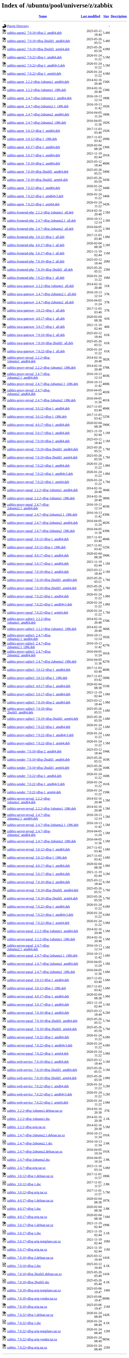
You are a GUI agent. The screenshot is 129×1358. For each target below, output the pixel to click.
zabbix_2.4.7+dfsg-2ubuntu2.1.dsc (29, 1143)
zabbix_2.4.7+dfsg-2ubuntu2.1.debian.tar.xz (36, 1135)
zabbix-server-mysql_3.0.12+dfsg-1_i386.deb (37, 857)
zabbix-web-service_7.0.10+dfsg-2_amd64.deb (38, 1061)
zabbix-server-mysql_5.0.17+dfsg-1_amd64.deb (38, 874)
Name (43, 16)
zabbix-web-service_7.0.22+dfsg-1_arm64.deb (37, 1102)
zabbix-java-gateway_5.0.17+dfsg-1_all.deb (36, 326)
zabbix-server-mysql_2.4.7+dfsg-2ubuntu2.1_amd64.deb (29, 816)
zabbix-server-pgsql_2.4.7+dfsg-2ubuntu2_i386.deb (41, 972)
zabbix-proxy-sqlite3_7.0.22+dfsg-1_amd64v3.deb (40, 735)
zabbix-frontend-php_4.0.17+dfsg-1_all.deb (35, 245)
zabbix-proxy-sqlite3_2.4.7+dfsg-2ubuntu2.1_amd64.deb (29, 637)
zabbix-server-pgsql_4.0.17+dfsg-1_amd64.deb (38, 996)
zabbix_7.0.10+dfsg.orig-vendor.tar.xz (32, 1298)
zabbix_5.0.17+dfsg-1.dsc (24, 1233)
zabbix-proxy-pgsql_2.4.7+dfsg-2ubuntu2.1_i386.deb (42, 514)
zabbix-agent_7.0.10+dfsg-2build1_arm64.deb (37, 179)
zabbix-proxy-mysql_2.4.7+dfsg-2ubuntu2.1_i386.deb (42, 384)
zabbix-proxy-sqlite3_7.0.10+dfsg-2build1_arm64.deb (42, 718)
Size (106, 16)
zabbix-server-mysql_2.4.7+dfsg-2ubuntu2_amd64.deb (29, 833)
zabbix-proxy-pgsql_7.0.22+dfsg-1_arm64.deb (37, 612)
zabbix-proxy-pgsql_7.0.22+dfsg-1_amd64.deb (38, 596)
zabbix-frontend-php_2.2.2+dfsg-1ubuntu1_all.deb (40, 212)
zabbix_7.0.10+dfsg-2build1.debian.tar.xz (34, 1274)
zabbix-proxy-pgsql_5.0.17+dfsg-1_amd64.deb (38, 563)
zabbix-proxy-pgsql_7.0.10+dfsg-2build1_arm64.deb (42, 588)
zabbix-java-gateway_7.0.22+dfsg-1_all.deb (36, 351)
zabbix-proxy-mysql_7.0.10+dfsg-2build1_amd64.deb (42, 449)
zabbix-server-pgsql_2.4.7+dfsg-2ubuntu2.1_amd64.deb (28, 947)
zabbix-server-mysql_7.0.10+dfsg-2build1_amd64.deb (42, 890)
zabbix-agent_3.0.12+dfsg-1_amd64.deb (33, 130)
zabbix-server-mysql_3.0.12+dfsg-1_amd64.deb (38, 849)
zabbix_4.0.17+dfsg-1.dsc (24, 1208)
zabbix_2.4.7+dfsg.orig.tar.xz (26, 1168)
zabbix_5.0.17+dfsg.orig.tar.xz (27, 1249)
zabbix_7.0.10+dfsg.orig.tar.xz (27, 1306)
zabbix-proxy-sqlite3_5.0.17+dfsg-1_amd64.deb (38, 694)
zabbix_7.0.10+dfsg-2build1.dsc (28, 1282)
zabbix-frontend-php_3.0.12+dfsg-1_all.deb (35, 237)
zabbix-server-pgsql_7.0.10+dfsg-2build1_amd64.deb (42, 1021)
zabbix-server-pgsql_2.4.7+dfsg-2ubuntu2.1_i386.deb (42, 955)
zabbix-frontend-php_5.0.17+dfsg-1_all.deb (35, 253)
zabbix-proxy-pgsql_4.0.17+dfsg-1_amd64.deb (38, 555)
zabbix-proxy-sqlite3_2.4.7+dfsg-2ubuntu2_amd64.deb (29, 653)
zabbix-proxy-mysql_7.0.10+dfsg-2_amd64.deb (38, 441)
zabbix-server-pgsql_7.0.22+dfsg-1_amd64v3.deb (39, 1045)
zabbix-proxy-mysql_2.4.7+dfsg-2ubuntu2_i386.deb (41, 400)
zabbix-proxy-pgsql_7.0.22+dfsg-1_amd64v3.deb (39, 604)
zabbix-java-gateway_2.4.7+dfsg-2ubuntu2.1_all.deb (41, 294)
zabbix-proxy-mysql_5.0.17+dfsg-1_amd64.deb (38, 433)
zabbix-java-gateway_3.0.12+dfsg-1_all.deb (36, 310)
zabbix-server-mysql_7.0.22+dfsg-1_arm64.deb (38, 923)
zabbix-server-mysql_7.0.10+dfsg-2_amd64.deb (38, 882)
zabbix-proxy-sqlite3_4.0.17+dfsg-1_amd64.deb (38, 686)
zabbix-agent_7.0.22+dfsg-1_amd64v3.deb (35, 196)
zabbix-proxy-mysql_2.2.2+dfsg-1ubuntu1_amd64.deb (28, 359)
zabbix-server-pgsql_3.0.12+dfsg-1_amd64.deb (38, 980)
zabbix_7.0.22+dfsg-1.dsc (24, 1323)
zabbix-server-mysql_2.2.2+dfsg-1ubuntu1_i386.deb (41, 808)
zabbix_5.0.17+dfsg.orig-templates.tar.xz (34, 1241)
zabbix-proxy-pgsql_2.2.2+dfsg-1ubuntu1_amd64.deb (42, 490)
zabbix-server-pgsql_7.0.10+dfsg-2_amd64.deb (38, 1012)
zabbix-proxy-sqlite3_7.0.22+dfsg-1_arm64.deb (38, 743)
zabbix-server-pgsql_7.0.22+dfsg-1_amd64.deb (38, 1037)
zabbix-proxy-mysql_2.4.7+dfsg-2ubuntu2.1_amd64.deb (28, 375)
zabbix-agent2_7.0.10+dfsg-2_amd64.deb (34, 33)
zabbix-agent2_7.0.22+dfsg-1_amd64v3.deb (36, 65)
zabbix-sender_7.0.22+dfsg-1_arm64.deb (34, 792)
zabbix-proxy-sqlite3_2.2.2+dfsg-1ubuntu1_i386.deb (41, 629)
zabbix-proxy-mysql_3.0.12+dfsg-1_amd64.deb (38, 408)
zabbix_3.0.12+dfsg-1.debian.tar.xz (30, 1176)
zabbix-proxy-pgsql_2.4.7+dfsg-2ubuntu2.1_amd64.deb (28, 506)
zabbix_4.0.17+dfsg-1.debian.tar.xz (30, 1200)
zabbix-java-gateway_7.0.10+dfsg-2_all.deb (36, 335)
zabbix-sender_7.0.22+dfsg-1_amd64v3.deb (36, 784)
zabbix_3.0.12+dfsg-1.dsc (24, 1184)
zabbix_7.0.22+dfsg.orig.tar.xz (27, 1347)
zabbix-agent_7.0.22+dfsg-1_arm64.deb (33, 204)
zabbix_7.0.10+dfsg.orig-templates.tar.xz (34, 1290)
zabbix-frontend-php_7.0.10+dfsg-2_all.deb (35, 261)
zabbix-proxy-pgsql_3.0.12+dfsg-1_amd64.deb (38, 539)
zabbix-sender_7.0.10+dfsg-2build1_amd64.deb (38, 759)
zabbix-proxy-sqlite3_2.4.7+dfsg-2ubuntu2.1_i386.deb (29, 645)
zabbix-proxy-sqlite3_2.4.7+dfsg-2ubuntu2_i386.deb (41, 661)
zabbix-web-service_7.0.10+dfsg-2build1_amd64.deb (42, 1070)
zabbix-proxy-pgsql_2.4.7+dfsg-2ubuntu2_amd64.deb (42, 522)
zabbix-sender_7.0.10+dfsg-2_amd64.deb (34, 751)
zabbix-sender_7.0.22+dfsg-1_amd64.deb (34, 776)
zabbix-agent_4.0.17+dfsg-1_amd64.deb (33, 147)
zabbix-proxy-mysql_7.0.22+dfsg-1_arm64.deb (38, 482)
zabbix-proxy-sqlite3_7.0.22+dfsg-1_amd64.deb (38, 727)
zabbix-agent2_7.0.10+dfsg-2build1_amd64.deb (38, 41)
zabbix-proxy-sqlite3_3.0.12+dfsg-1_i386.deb (37, 678)
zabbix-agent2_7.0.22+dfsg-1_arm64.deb (34, 73)
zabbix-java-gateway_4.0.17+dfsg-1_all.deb (36, 318)
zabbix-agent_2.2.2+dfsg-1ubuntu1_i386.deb (36, 90)
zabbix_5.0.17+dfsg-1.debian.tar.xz (30, 1225)
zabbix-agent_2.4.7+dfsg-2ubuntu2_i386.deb (36, 122)
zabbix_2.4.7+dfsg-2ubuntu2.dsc (28, 1159)
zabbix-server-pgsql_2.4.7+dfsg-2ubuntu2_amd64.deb (42, 963)
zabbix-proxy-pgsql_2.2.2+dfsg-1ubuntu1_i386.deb (41, 498)
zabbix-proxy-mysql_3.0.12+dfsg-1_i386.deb (37, 416)
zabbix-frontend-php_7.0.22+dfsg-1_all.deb (35, 277)
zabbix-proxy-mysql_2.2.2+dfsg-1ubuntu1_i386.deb (41, 367)
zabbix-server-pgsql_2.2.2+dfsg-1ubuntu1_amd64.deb (42, 931)
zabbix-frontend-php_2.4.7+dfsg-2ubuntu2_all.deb (40, 228)
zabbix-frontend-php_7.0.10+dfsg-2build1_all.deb (40, 269)
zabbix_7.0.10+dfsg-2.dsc (24, 1266)
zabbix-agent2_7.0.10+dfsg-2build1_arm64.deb (38, 49)
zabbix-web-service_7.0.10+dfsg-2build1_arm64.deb (42, 1078)
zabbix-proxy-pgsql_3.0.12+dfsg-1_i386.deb (36, 547)
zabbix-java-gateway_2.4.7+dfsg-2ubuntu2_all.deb (40, 302)
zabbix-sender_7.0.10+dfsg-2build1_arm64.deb (38, 767)
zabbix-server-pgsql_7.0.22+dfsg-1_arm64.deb (38, 1053)
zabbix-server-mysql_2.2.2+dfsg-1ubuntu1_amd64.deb (29, 800)
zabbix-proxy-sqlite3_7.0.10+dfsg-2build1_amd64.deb (30, 710)
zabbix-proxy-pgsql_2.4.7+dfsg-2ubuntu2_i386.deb (41, 531)
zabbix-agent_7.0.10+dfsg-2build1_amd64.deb (37, 171)
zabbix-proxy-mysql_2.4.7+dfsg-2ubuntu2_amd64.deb (28, 392)
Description (119, 16)
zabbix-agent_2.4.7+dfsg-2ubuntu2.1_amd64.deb (39, 98)
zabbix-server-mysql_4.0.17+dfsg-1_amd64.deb (38, 865)
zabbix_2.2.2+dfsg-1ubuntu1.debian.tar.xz (34, 1110)
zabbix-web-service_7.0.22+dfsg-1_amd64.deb (38, 1086)
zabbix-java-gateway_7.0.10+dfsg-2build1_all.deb (40, 343)
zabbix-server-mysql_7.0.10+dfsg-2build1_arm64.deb (42, 898)
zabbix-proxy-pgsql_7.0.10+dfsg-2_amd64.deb (38, 571)
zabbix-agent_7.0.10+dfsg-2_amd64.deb (33, 163)
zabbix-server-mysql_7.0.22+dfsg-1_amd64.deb (38, 906)
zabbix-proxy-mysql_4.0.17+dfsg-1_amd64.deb (38, 424)
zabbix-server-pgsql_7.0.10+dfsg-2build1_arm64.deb (42, 1029)
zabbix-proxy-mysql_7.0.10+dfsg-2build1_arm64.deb (42, 457)
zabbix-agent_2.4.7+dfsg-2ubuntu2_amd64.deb (38, 114)
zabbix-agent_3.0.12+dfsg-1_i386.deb (32, 139)
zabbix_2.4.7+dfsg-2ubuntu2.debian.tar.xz (34, 1151)
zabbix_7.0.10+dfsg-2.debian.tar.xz (30, 1257)
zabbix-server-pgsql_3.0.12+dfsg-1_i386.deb (36, 988)
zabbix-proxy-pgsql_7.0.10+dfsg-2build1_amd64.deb (42, 580)
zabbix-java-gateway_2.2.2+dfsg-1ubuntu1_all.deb (40, 286)
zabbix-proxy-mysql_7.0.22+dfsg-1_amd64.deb (38, 465)
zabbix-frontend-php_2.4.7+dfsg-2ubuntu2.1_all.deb (41, 220)
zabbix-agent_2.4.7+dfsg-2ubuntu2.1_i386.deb (38, 106)
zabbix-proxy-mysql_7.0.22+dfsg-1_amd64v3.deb (40, 473)
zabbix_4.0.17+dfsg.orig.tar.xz (27, 1217)
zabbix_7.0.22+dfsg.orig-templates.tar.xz (34, 1331)
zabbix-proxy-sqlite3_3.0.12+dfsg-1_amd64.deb (38, 669)
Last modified (90, 16)
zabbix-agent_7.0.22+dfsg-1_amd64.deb (33, 188)
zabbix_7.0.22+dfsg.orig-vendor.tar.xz (32, 1339)
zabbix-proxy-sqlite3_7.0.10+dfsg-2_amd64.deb (38, 702)
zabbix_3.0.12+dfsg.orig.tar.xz (27, 1192)
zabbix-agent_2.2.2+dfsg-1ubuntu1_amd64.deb (38, 81)
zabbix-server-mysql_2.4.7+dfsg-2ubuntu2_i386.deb (41, 841)
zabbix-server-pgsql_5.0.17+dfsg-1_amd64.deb (38, 1004)
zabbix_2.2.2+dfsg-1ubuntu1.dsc (28, 1119)
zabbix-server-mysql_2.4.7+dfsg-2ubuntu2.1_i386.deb (42, 825)
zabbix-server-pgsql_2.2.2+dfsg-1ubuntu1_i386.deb (41, 939)
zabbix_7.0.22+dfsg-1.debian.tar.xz (30, 1315)
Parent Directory (18, 26)
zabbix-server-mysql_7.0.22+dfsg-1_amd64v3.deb (40, 914)
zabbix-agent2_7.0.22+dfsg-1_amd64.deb (34, 57)
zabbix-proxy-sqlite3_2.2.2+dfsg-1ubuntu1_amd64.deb (29, 620)
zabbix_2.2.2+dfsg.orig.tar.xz (26, 1127)
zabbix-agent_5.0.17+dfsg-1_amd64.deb (33, 155)
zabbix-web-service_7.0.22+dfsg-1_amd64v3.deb (39, 1094)
